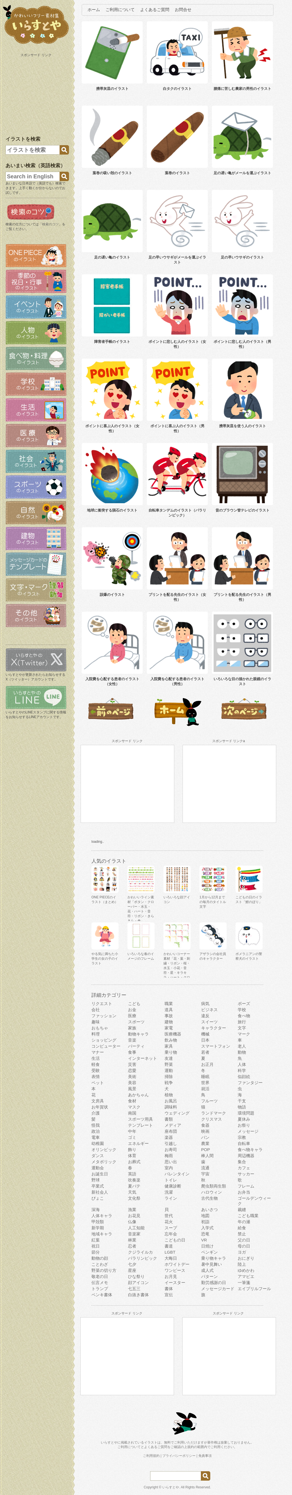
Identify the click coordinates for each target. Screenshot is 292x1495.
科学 (242, 1070)
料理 (95, 1034)
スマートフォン (215, 1046)
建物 (169, 1021)
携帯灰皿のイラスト (112, 89)
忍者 (132, 1246)
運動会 (97, 1167)
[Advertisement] (36, 93)
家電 (169, 1028)
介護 (95, 1113)
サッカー (246, 1174)
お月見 (171, 1276)
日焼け (207, 1246)
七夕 (132, 1264)
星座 (132, 1270)
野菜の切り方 (103, 1270)
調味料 (171, 1107)
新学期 (97, 1227)
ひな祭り (136, 1276)
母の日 (244, 1246)
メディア (173, 1125)
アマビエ (246, 1276)
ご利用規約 (151, 1456)
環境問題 (246, 1113)
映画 (205, 1131)
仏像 (132, 1221)
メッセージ (248, 1131)
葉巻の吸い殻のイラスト (112, 173)
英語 (132, 1174)
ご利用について (120, 9)
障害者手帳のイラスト (112, 342)
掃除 (169, 1076)
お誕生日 (99, 1174)
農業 (205, 1143)
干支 (242, 1101)
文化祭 (134, 1198)
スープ (171, 1227)
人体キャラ (101, 1215)
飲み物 (171, 1040)
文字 (242, 1028)
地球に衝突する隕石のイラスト (112, 510)
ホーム (94, 9)
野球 (95, 1180)
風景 (132, 1088)
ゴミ (132, 1137)
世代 (169, 1215)
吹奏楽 (134, 1180)
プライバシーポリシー (179, 1456)
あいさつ (209, 1209)
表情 (95, 1076)
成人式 (207, 1270)
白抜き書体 (138, 1294)
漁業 (132, 1209)
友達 (169, 1058)
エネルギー (138, 1143)
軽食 (95, 1064)
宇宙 (205, 1174)
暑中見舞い (211, 1264)
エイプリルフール (254, 1288)
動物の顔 (99, 1258)
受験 (95, 1070)
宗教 (242, 1137)
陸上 (242, 1264)
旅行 (242, 1021)
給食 (242, 1227)
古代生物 (209, 1198)
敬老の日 (99, 1276)
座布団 (171, 1131)
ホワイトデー (177, 1264)
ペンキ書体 (101, 1294)
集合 (242, 1161)
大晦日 (171, 1258)
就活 (205, 1088)
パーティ (136, 1046)
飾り (132, 1149)
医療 (132, 1015)
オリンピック (103, 1149)
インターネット (142, 1058)
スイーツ (209, 1021)
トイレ (171, 1180)
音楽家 (134, 1234)
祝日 (95, 1246)
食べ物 (244, 1015)
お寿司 (171, 1149)
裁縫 (242, 1209)
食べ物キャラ (250, 1149)
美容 (132, 1082)
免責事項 (205, 1456)
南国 (132, 1113)
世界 (205, 1082)
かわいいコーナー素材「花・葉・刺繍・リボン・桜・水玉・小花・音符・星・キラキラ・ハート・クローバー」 (176, 968)
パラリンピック (142, 1258)
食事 (132, 1052)
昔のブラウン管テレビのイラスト (243, 510)
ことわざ (99, 1264)
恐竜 (205, 1234)
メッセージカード (217, 1288)
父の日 (244, 1240)
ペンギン (209, 1252)
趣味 (95, 1021)
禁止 (242, 1234)
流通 (205, 1167)
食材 (132, 1101)
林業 (132, 1240)
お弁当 (244, 1192)
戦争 (169, 1082)
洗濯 (169, 1192)
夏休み (244, 1119)
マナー (97, 1052)
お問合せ (183, 9)
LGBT (170, 1252)
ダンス (97, 1155)
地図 (205, 1215)
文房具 (97, 1101)
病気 (205, 1003)
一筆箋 (244, 1282)
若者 (205, 1052)
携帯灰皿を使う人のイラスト (242, 426)
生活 (95, 1058)
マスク (134, 1107)
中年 (132, 1131)
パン (205, 1137)
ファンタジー (250, 1082)
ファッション (103, 1015)
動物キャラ (138, 1034)
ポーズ (244, 1003)
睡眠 (205, 1076)
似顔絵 (244, 1076)
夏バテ (134, 1186)
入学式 (207, 1227)
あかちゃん (138, 1094)
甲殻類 (97, 1221)
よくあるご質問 (154, 9)
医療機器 (173, 1034)
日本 (205, 1040)
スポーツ (136, 1021)
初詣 (205, 1221)
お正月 (207, 1064)
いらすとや (170, 1487)
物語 (242, 1107)
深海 (95, 1209)
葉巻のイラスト (177, 173)
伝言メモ (99, 1282)
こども (134, 1003)
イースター (175, 1282)
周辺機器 (246, 1155)
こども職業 (248, 1215)
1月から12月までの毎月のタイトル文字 (212, 902)
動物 (242, 1052)
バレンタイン (177, 1174)
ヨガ (242, 1252)
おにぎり (246, 1258)
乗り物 (171, 1052)
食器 (205, 1125)
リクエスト (101, 1003)
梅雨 (169, 1155)
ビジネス (209, 1009)
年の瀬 (244, 1221)
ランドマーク (213, 1113)
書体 (169, 1288)
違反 (205, 1015)
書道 (169, 1246)
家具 (169, 1046)
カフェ (244, 1167)
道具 (169, 1009)
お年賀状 (99, 1107)
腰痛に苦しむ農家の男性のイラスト (242, 89)
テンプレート (140, 1125)
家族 (132, 1028)
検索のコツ (50, 224)
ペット (97, 1082)
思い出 (171, 1161)
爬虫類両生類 (213, 1186)
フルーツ (209, 1101)
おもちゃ (99, 1028)
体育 (132, 1155)
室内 (169, 1167)
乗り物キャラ (213, 1258)
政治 (95, 1131)
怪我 (95, 1125)
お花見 (134, 1215)
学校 (242, 1009)
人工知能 (136, 1227)
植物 (169, 1094)
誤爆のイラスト (112, 595)
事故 (169, 1015)
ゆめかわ (246, 1270)
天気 (132, 1192)
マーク (244, 1034)
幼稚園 (97, 1143)
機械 (205, 1034)
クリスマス (211, 1119)
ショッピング (103, 1040)
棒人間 (207, 1155)
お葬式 (134, 1161)
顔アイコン (138, 1282)
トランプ (99, 1288)
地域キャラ (101, 1234)
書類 (169, 1119)
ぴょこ (97, 1198)
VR (204, 1240)
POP (205, 1149)
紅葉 (95, 1240)
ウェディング (177, 1113)
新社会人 (99, 1192)
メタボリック (103, 1161)
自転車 (244, 1143)
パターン (209, 1276)
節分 (95, 1252)
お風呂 (171, 1101)
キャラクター (213, 1028)
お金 (132, 1009)
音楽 (132, 1040)
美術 (132, 1076)
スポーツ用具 (140, 1119)
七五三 (134, 1288)
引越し (171, 1143)
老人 (242, 1046)
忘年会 (171, 1234)
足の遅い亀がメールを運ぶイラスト (242, 173)
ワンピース (175, 1270)
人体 (242, 1064)
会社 (95, 1009)
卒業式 (97, 1186)
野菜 (169, 1064)
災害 (132, 1064)
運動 (169, 1070)
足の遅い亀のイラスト (112, 257)
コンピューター (106, 1046)
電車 (95, 1137)
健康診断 (173, 1186)
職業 (169, 1003)
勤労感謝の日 (213, 1282)
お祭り (244, 1125)
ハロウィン (211, 1192)
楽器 (169, 1137)
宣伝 (169, 1294)
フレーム (246, 1186)
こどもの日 (175, 1240)
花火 (169, 1221)
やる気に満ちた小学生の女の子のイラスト (104, 958)
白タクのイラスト (177, 89)
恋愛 (132, 1070)
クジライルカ (140, 1252)
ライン (171, 1198)
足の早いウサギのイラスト (242, 257)
